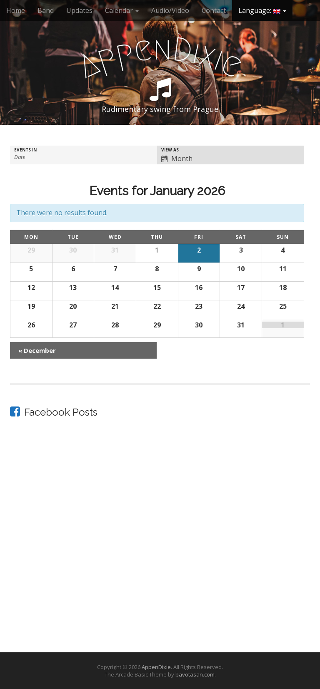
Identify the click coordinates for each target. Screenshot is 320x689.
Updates (79, 10)
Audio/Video (170, 10)
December (37, 350)
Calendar (122, 10)
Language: (262, 10)
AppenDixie (156, 667)
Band (46, 10)
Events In (25, 150)
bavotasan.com (195, 674)
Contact (214, 10)
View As (170, 150)
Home (15, 10)
